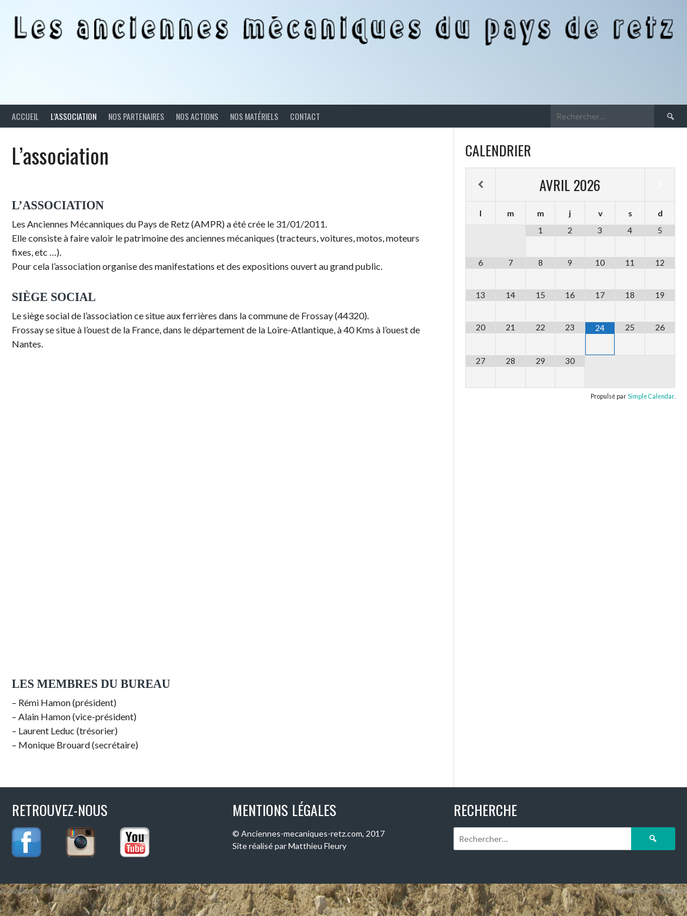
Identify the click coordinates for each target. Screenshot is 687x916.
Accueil (25, 116)
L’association (73, 116)
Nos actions (197, 116)
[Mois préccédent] (480, 184)
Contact (305, 116)
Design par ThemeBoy (650, 891)
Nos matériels (254, 116)
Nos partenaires (136, 116)
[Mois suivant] (660, 184)
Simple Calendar (651, 396)
